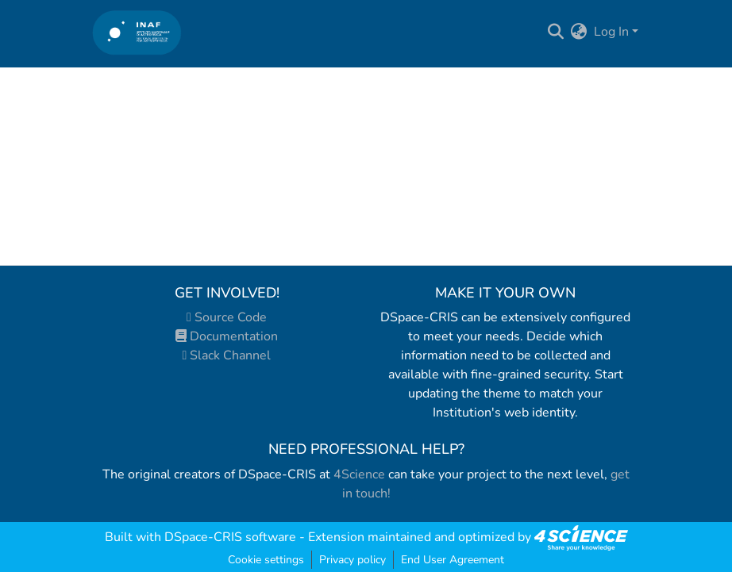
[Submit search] (556, 31)
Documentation (226, 336)
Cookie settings (266, 559)
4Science (359, 474)
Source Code (227, 317)
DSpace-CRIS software (230, 537)
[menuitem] (579, 31)
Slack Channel (227, 355)
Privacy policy (352, 559)
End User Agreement (452, 559)
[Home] (137, 32)
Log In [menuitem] (611, 31)
